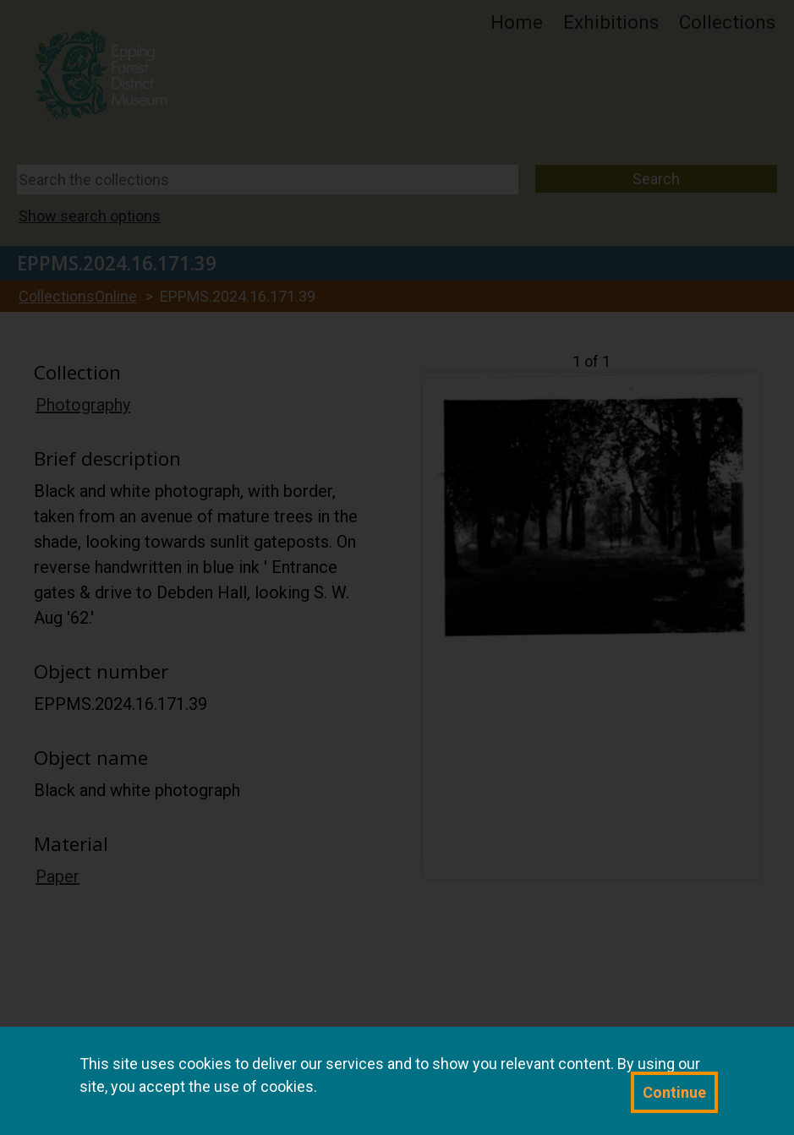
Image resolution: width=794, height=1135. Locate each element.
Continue (674, 1092)
